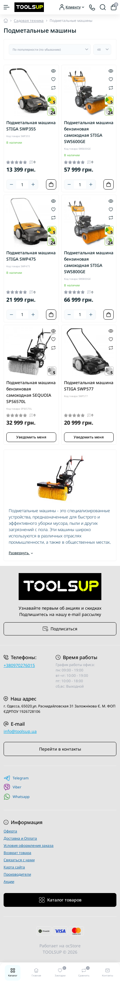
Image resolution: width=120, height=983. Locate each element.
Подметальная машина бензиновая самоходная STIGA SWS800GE (88, 262)
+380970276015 (19, 665)
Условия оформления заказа (29, 845)
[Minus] (11, 184)
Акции (9, 881)
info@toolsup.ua (20, 731)
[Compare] (53, 87)
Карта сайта (14, 867)
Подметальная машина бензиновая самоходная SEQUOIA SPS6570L (31, 392)
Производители (17, 874)
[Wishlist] (53, 78)
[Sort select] (50, 49)
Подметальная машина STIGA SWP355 (31, 126)
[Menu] (7, 7)
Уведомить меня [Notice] (31, 437)
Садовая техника (29, 20)
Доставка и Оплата (20, 838)
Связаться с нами (19, 859)
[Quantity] (22, 185)
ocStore (73, 946)
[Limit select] (102, 49)
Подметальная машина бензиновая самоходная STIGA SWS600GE (88, 132)
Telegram (16, 778)
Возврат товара (17, 852)
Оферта (10, 831)
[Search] (103, 7)
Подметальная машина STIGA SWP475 (31, 256)
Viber (12, 787)
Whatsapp (16, 796)
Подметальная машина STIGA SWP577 (88, 386)
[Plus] (33, 184)
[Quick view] (53, 70)
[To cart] (51, 184)
